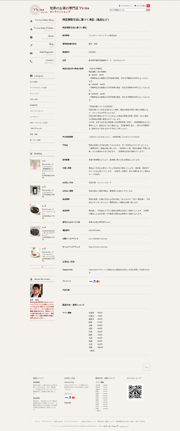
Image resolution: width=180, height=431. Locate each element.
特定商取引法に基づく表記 (125, 421)
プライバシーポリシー (71, 421)
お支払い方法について (88, 421)
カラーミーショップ (56, 426)
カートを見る (143, 6)
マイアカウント (126, 6)
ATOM (142, 421)
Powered (113, 426)
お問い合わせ (58, 421)
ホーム (38, 421)
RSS (136, 421)
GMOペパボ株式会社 (80, 426)
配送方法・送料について (106, 421)
